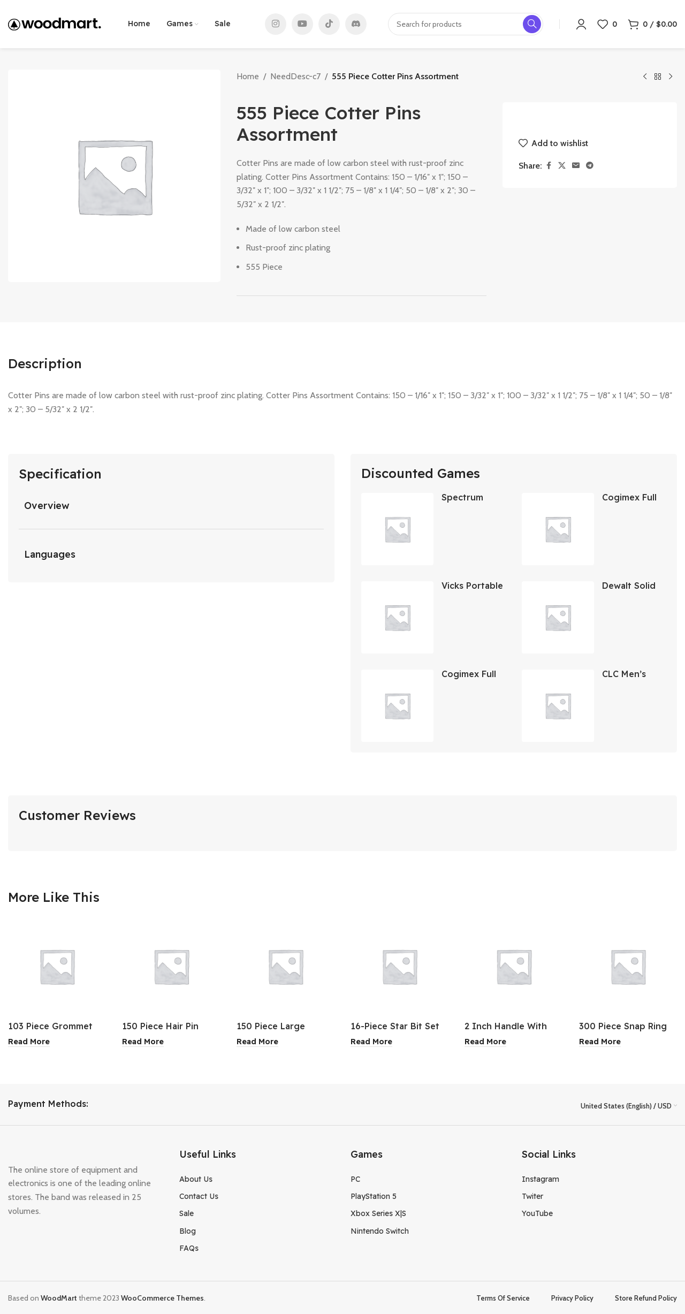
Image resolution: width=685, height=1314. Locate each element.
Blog (187, 1230)
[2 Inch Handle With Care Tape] (513, 966)
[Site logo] (54, 23)
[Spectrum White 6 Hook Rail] (397, 529)
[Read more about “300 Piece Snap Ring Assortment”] (600, 1041)
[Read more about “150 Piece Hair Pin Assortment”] (143, 1041)
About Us (195, 1178)
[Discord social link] (356, 24)
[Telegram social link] (590, 165)
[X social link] (562, 165)
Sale (186, 1213)
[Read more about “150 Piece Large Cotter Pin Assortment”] (257, 1041)
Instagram (540, 1178)
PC (355, 1178)
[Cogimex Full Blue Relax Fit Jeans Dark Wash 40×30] (558, 529)
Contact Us (198, 1195)
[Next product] (670, 77)
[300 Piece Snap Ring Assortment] (628, 966)
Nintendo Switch (380, 1230)
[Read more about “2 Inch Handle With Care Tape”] (485, 1041)
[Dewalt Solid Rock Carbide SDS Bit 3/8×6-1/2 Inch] (558, 617)
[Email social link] (576, 165)
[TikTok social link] (329, 24)
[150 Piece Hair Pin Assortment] (171, 966)
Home (248, 76)
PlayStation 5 (374, 1195)
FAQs (189, 1247)
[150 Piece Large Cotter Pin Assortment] (285, 966)
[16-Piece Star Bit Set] (399, 966)
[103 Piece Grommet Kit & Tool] (57, 966)
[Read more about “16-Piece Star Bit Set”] (371, 1041)
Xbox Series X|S (378, 1213)
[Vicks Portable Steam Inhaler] (397, 617)
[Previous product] (644, 77)
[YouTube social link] (302, 24)
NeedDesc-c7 (295, 76)
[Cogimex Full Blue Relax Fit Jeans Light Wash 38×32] (397, 706)
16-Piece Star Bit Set (395, 1026)
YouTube (537, 1213)
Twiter (532, 1195)
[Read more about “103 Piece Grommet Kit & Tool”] (29, 1041)
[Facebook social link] (548, 165)
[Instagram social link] (275, 24)
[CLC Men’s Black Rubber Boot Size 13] (558, 706)
